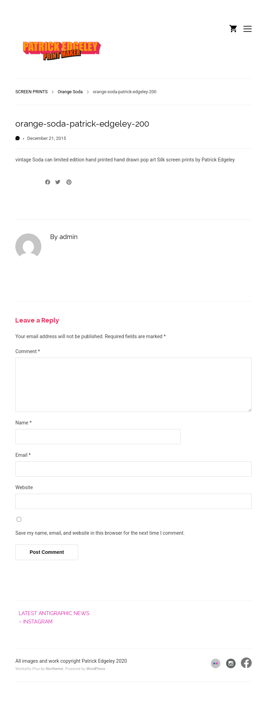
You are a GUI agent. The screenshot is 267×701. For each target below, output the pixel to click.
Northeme (54, 669)
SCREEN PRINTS (31, 91)
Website (24, 487)
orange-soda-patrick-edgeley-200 (82, 124)
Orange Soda (70, 91)
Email (23, 455)
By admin (64, 236)
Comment (27, 351)
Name (23, 422)
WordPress (95, 669)
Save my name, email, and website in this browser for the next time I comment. (100, 533)
